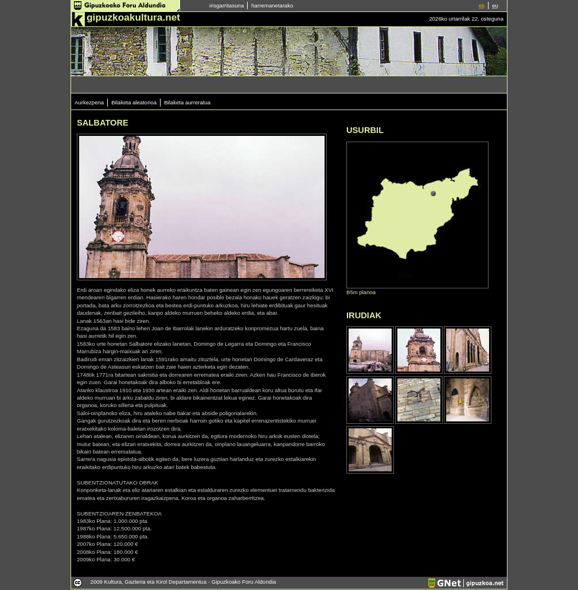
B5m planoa (361, 292)
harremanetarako (272, 5)
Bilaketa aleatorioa (134, 102)
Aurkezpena (89, 102)
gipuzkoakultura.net (133, 17)
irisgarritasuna (226, 5)
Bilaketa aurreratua (187, 102)
